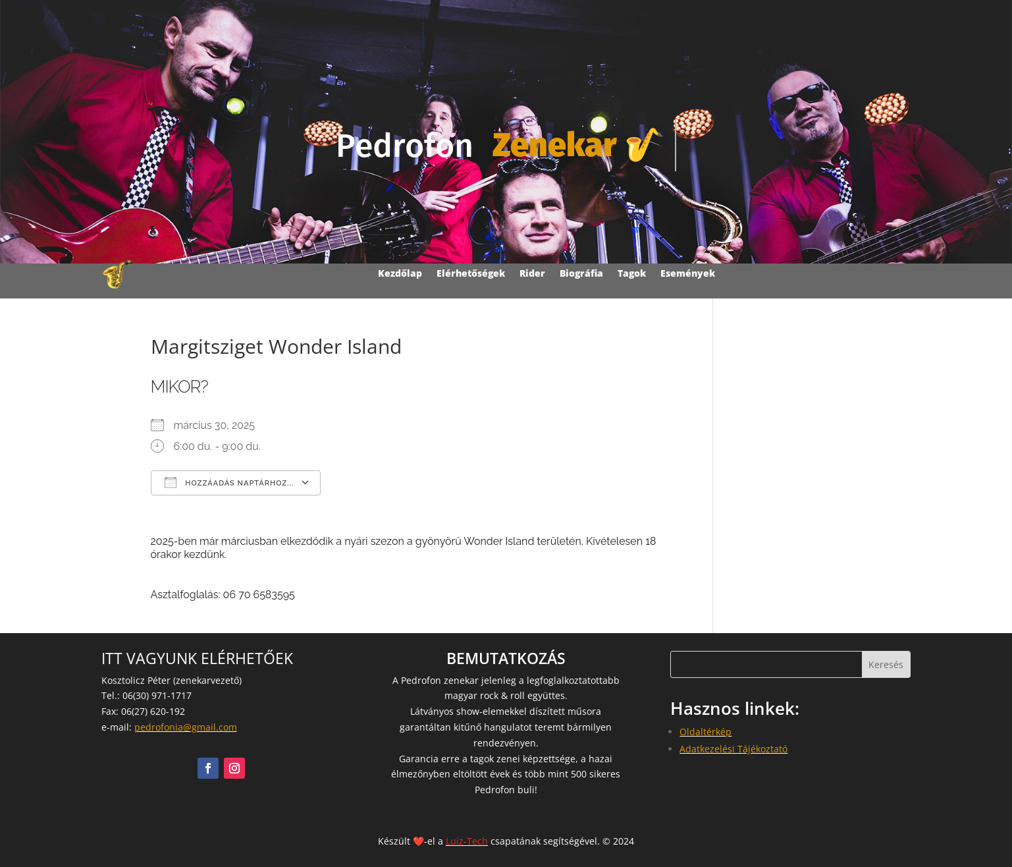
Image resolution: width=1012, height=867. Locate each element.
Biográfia (581, 273)
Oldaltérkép (705, 731)
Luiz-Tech (467, 841)
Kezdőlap (400, 273)
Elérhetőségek (471, 273)
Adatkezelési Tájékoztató (733, 748)
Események (687, 273)
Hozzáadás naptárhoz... (229, 482)
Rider (532, 273)
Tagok (632, 273)
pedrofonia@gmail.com (185, 727)
